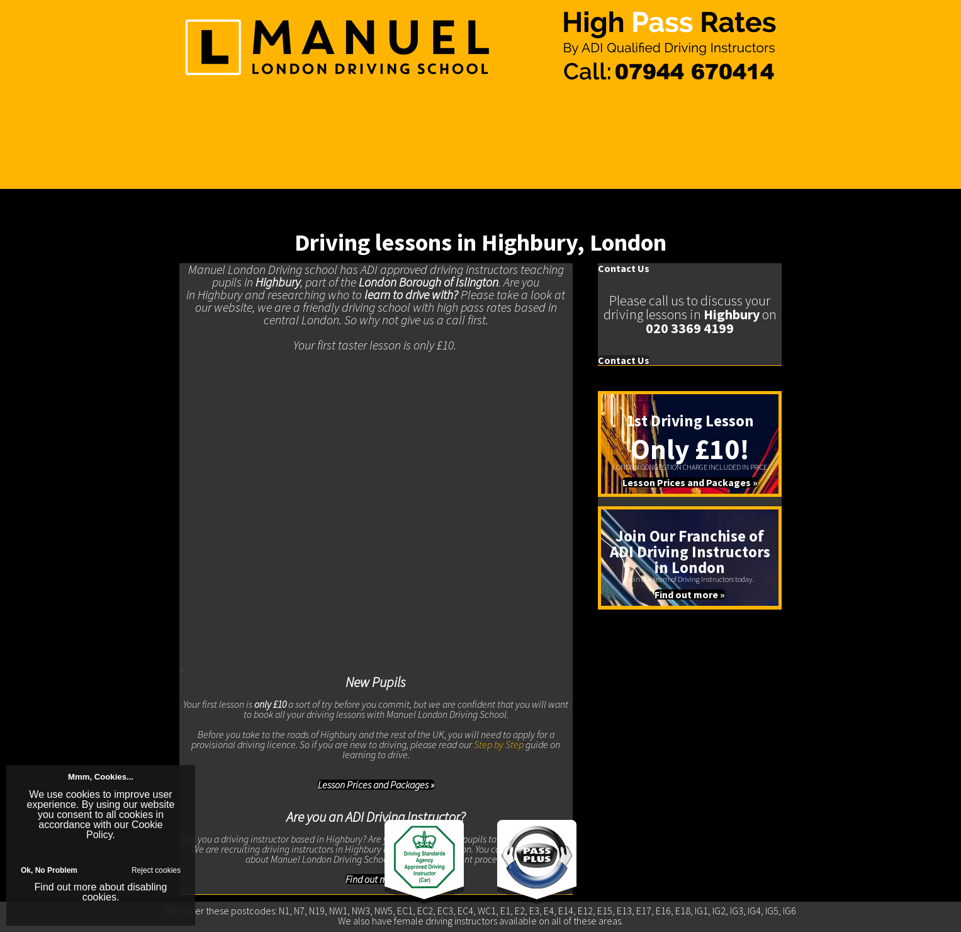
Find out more (66, 887)
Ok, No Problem (49, 870)
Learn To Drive (208, 117)
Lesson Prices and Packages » (376, 785)
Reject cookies (156, 870)
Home (191, 107)
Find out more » (690, 594)
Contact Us (201, 148)
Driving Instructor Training (230, 128)
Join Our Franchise (216, 138)
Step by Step (499, 744)
